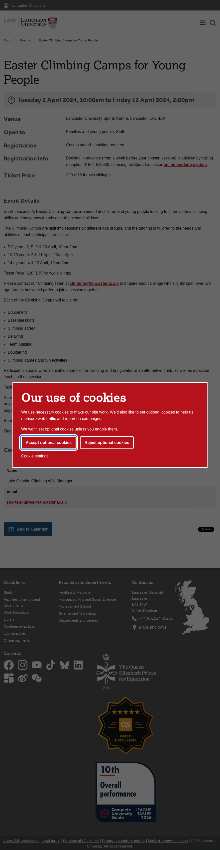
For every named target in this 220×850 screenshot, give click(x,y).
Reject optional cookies (107, 442)
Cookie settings (34, 456)
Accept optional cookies (49, 442)
